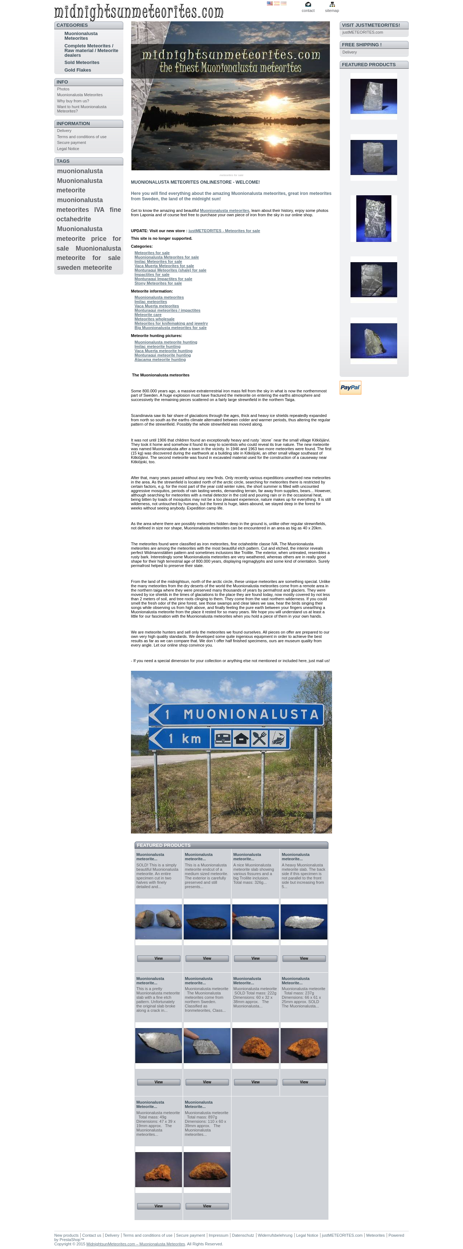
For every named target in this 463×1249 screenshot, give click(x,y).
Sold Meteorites (81, 62)
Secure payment (71, 142)
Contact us (91, 1235)
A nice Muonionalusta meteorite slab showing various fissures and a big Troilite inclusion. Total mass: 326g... (253, 873)
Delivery (64, 130)
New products (66, 1235)
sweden (69, 267)
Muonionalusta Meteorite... (247, 980)
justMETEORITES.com (363, 32)
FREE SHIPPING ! (362, 44)
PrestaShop (70, 1239)
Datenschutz (243, 1235)
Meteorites (375, 1235)
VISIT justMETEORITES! (371, 25)
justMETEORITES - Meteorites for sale (224, 231)
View (158, 958)
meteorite (97, 267)
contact (308, 10)
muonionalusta (80, 171)
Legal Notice (68, 148)
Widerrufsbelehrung (275, 1235)
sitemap (332, 10)
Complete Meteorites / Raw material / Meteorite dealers (91, 50)
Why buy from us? (73, 101)
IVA (99, 209)
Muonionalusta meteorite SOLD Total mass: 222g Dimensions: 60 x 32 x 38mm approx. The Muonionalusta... (255, 997)
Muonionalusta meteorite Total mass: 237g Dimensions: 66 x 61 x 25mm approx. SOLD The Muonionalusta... (303, 997)
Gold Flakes (77, 70)
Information (73, 123)
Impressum (218, 1235)
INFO (62, 82)
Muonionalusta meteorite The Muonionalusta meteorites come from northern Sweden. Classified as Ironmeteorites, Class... (206, 999)
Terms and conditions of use (82, 137)
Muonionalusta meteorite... (150, 856)
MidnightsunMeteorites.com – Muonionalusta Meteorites (135, 1244)
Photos (63, 89)
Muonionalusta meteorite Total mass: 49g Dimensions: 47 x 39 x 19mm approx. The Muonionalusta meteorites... (158, 1124)
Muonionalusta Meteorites (81, 36)
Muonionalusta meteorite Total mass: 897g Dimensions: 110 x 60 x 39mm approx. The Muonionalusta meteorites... (206, 1124)
